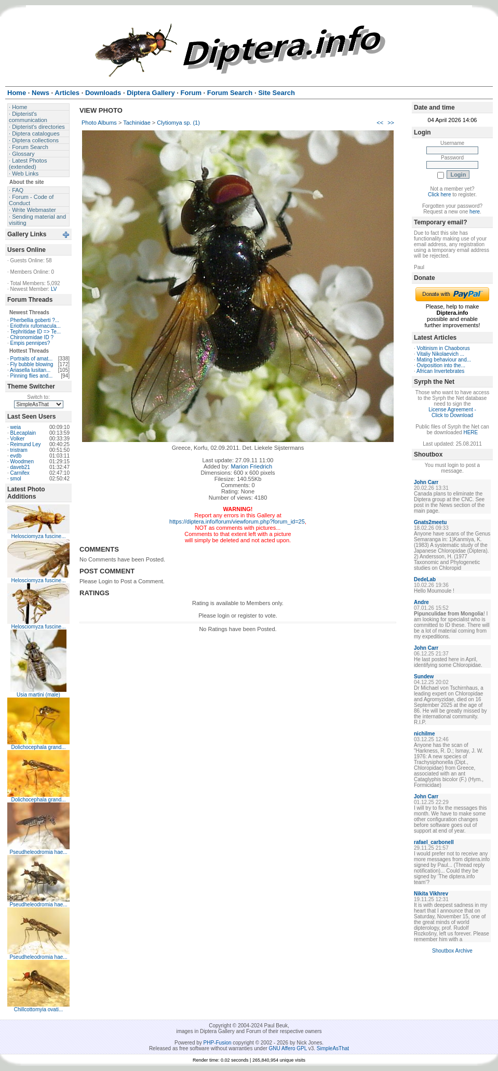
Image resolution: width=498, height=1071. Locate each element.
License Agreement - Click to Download (452, 412)
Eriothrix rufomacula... (35, 326)
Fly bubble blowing (31, 364)
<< (379, 122)
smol (15, 478)
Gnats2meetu (430, 522)
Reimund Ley (25, 444)
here (474, 212)
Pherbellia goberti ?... (35, 320)
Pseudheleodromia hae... (38, 852)
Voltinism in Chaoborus (443, 348)
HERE (470, 432)
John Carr (426, 482)
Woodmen (22, 461)
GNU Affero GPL (288, 1048)
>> (390, 122)
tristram (19, 450)
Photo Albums (99, 122)
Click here (439, 194)
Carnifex (20, 473)
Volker (17, 438)
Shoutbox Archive (452, 951)
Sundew (424, 676)
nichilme (424, 734)
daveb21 (20, 467)
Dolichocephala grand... (38, 747)
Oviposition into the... (441, 365)
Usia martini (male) (38, 695)
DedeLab (425, 579)
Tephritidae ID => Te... (35, 331)
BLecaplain (23, 433)
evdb (16, 456)
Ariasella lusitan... (30, 370)
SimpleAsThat (333, 1048)
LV (54, 289)
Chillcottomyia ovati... (38, 1009)
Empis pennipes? (30, 343)
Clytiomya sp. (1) (178, 122)
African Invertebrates (440, 371)
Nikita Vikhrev (431, 893)
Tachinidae (137, 122)
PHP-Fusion (218, 1043)
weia (15, 427)
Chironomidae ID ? (31, 337)
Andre (421, 602)
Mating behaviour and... (444, 360)
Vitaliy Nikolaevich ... (441, 354)
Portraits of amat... (31, 359)
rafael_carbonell (434, 842)
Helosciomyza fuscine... (38, 536)
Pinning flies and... (31, 376)
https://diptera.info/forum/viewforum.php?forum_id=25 (237, 521)
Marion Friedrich (251, 466)
